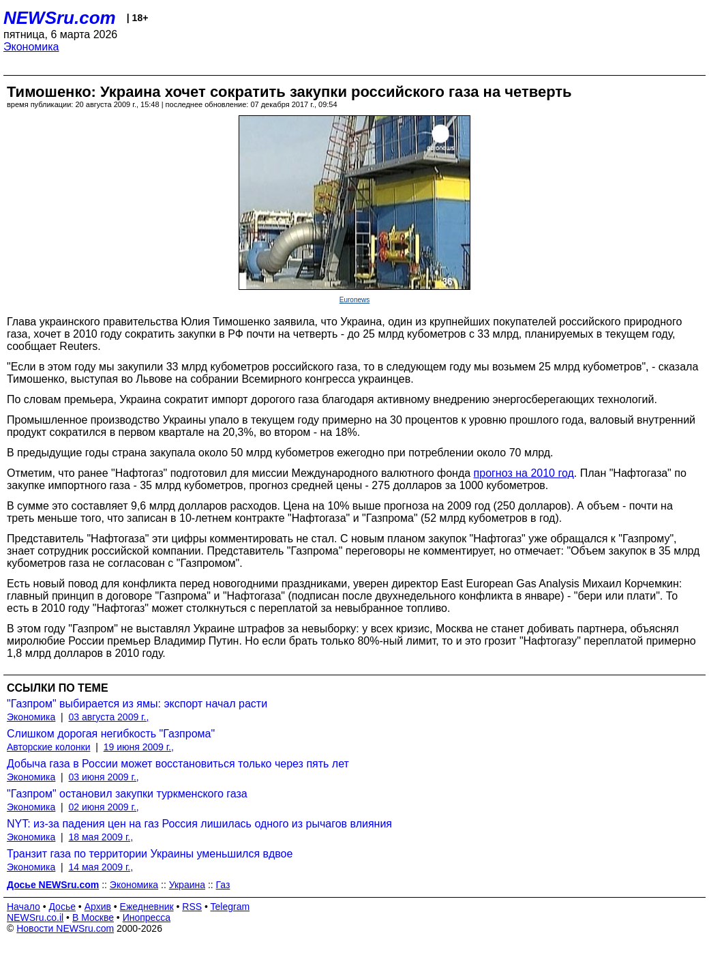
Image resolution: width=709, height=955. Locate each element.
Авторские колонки (48, 746)
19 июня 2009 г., (139, 746)
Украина (187, 884)
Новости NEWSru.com (65, 928)
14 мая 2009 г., (101, 867)
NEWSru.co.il (35, 917)
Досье (62, 906)
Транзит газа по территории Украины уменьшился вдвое (149, 854)
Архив (98, 906)
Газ (223, 884)
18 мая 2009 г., (101, 837)
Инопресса (147, 917)
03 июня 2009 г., (104, 777)
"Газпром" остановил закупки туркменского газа (127, 793)
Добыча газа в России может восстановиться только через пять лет (178, 763)
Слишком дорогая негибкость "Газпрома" (111, 733)
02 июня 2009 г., (104, 807)
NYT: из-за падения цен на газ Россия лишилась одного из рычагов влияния (199, 823)
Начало (23, 906)
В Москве (93, 917)
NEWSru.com (59, 18)
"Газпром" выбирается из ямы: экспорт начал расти (137, 703)
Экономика (31, 47)
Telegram (230, 906)
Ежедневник (147, 906)
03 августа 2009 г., (109, 716)
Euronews (354, 300)
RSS (192, 906)
